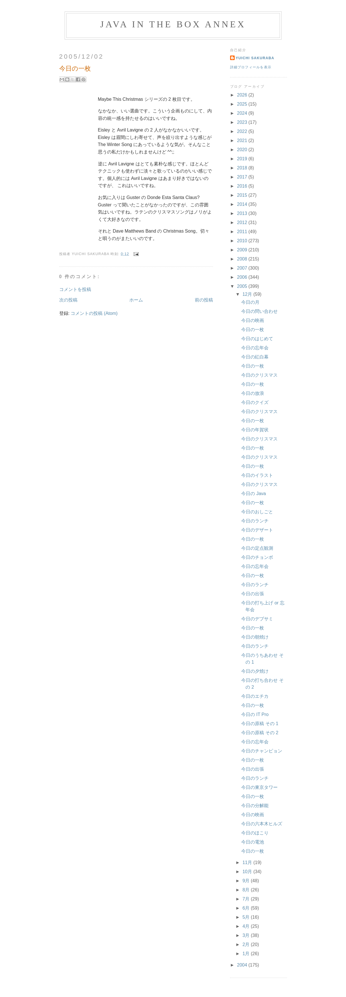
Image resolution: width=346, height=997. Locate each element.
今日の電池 (252, 842)
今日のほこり (255, 832)
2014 (242, 204)
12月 (247, 294)
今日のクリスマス (259, 375)
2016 (242, 186)
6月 (246, 908)
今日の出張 (252, 593)
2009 (242, 249)
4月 (246, 926)
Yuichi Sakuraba (255, 58)
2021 (242, 140)
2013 (242, 213)
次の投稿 (68, 300)
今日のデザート (257, 530)
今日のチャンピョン (261, 750)
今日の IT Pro (255, 714)
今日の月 (250, 302)
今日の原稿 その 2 (259, 732)
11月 (247, 862)
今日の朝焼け (255, 637)
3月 (246, 935)
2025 (242, 104)
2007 (242, 268)
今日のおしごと (257, 511)
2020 (242, 149)
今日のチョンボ (257, 557)
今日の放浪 (252, 393)
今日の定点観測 (257, 548)
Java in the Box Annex (173, 24)
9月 (246, 880)
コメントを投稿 (75, 289)
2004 (242, 965)
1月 (246, 953)
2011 (242, 231)
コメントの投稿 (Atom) (94, 313)
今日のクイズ (255, 402)
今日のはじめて (257, 338)
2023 (242, 122)
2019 (242, 158)
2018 (242, 167)
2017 (242, 177)
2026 (242, 95)
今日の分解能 (255, 805)
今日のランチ (255, 520)
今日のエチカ (255, 696)
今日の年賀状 (255, 429)
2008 (242, 259)
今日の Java (253, 493)
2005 (242, 286)
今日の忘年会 (255, 347)
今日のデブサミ (257, 618)
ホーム (136, 300)
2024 (242, 113)
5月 (246, 917)
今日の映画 (252, 320)
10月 (247, 871)
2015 (242, 195)
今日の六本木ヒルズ (261, 823)
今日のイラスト (257, 475)
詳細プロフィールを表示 (251, 67)
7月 (246, 899)
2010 (242, 240)
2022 (242, 131)
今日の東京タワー (259, 787)
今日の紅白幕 (255, 356)
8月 (246, 889)
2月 (246, 944)
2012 (242, 222)
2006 (242, 277)
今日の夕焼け (255, 671)
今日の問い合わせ (259, 311)
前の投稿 (204, 300)
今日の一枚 (252, 329)
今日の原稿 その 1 (259, 723)
